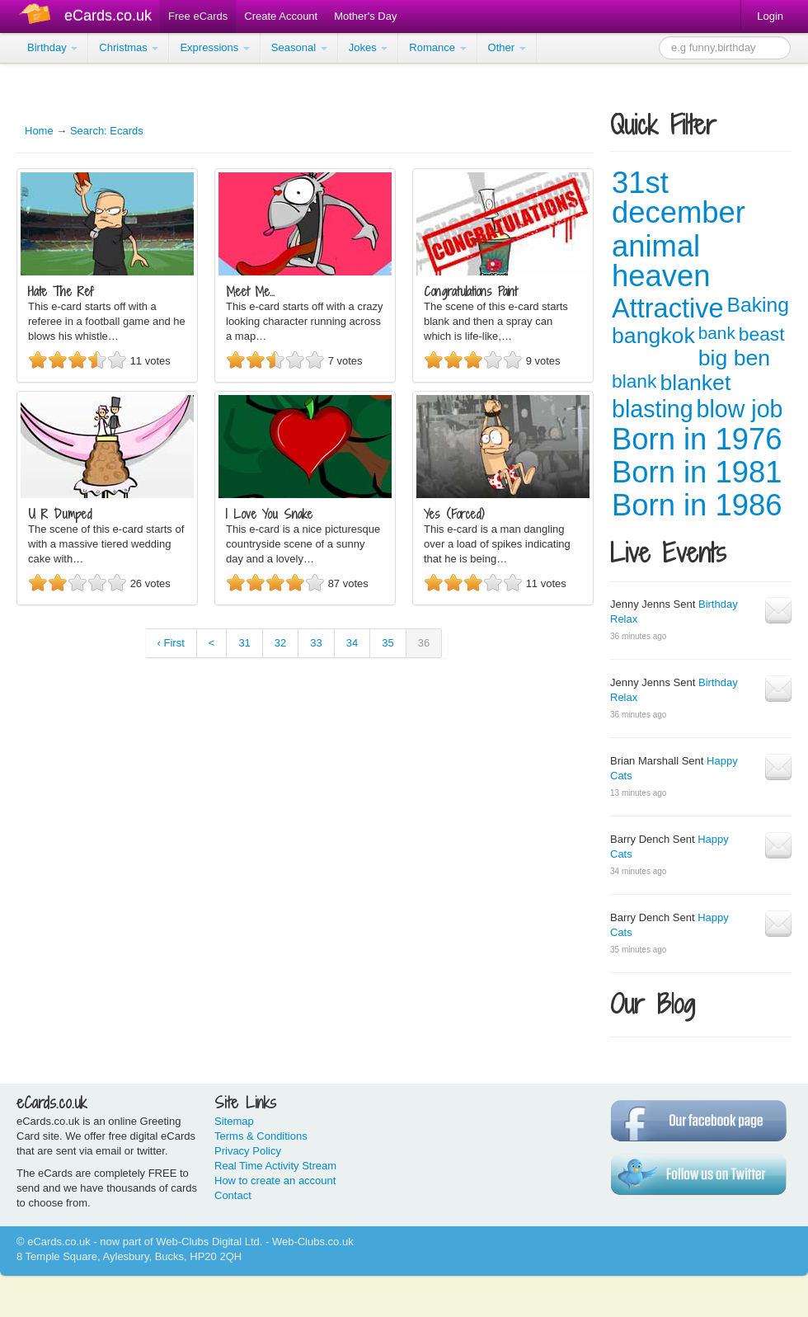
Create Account (280, 16)
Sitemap (234, 1121)
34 (352, 643)
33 (316, 643)
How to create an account (275, 1180)
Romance (437, 47)
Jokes (368, 47)
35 (387, 643)
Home (39, 131)
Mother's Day (365, 16)
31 (244, 643)
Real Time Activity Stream (275, 1165)
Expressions (214, 47)
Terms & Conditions (261, 1136)
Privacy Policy (247, 1151)
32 (280, 643)
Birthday (52, 47)
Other (507, 47)
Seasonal (299, 47)
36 (424, 643)
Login (770, 16)
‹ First (171, 643)
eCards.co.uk (108, 15)
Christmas (128, 47)
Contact (232, 1195)
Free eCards (198, 16)
